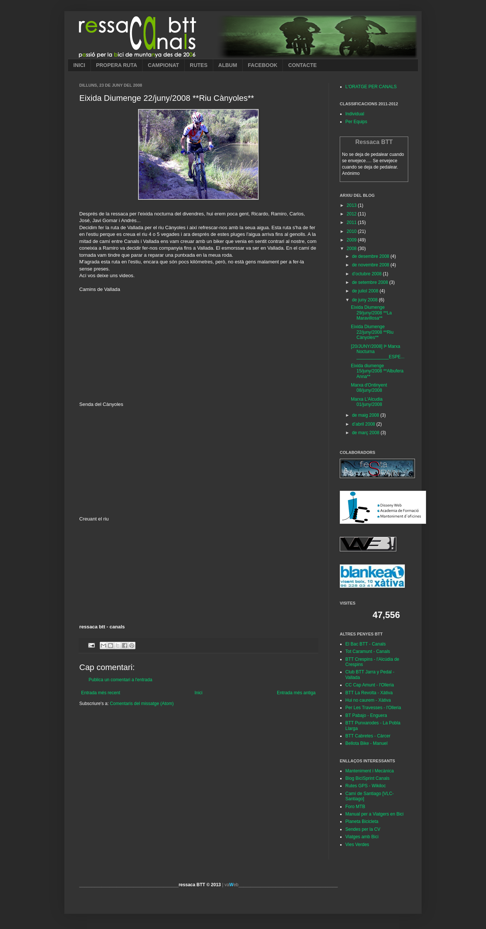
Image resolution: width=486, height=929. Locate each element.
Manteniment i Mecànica (369, 770)
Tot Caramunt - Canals (367, 651)
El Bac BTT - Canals (365, 644)
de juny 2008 (365, 299)
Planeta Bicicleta (361, 821)
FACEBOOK (262, 65)
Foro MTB (355, 806)
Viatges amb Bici (361, 836)
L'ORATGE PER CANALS (371, 86)
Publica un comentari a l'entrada (120, 679)
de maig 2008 (366, 415)
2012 (352, 214)
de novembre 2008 (371, 265)
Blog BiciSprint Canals (367, 778)
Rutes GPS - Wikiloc (365, 785)
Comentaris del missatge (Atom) (141, 703)
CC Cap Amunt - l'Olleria (369, 685)
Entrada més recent (100, 692)
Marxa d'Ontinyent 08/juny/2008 (369, 387)
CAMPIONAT (163, 65)
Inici (198, 692)
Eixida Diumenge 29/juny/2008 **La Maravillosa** (371, 313)
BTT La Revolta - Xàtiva (369, 692)
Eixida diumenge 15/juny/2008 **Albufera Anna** (377, 371)
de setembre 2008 (370, 282)
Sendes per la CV (362, 829)
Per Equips (356, 121)
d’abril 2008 (364, 424)
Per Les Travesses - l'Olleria (373, 707)
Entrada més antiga (296, 692)
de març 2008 (366, 432)
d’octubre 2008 (367, 273)
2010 (352, 231)
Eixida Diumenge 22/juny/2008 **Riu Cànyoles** (372, 332)
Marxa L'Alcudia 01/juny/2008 (367, 402)
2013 (352, 205)
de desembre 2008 (371, 256)
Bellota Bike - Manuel (366, 743)
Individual (354, 113)
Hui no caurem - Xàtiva (368, 700)
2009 (352, 240)
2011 (352, 222)
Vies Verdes (357, 844)
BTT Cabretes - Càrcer (367, 736)
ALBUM (227, 65)
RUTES (198, 65)
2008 (352, 248)
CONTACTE (302, 65)
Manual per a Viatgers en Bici (374, 814)
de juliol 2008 (366, 291)
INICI (79, 65)
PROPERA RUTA (116, 65)
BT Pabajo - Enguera (366, 715)
